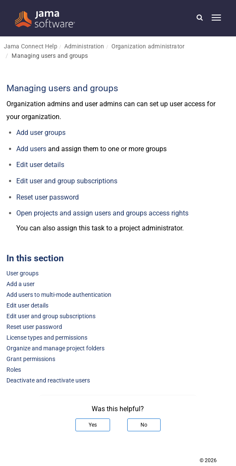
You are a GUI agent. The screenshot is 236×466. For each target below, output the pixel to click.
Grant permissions (30, 359)
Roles (13, 369)
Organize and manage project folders (55, 348)
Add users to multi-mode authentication (58, 295)
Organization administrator (148, 46)
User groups (22, 273)
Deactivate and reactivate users (48, 380)
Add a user (20, 284)
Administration (84, 46)
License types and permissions (46, 337)
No (143, 425)
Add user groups (41, 132)
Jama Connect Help (30, 46)
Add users (31, 149)
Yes (93, 425)
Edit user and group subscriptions (51, 316)
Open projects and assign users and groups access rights (102, 213)
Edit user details (40, 165)
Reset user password (47, 197)
